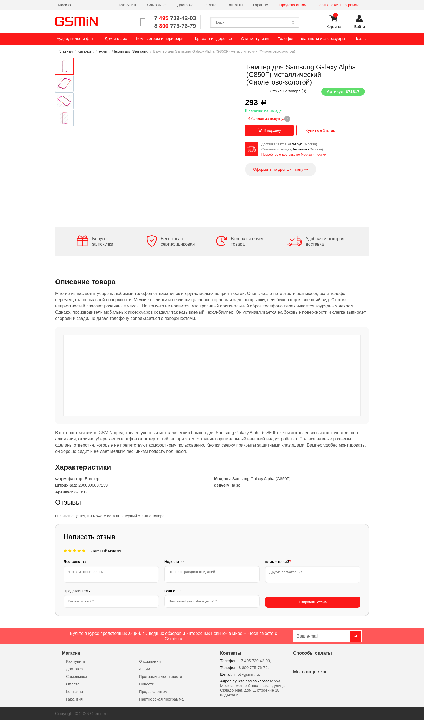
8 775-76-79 (175, 26)
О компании (150, 660)
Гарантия (261, 5)
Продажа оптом (293, 5)
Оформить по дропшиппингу (280, 169)
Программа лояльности (160, 676)
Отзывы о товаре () (288, 91)
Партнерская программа (338, 5)
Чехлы (102, 51)
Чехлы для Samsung (130, 51)
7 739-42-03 (175, 18)
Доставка (185, 5)
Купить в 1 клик (320, 130)
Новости (146, 683)
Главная (65, 51)
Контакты (235, 5)
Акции (144, 668)
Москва (64, 5)
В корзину (269, 130)
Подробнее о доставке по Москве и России (293, 154)
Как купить (128, 5)
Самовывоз (157, 5)
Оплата (210, 5)
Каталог (84, 51)
